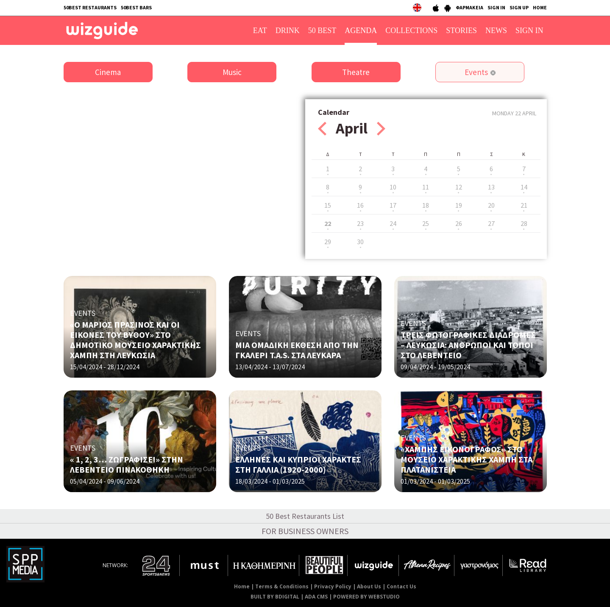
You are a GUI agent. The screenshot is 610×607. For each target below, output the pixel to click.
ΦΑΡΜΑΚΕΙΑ (469, 7)
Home (242, 586)
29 (327, 241)
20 (491, 205)
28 (524, 223)
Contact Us (401, 586)
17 (393, 205)
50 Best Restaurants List (305, 516)
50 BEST (322, 30)
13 (491, 187)
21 (524, 205)
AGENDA (361, 30)
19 (458, 205)
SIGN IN (496, 7)
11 (425, 187)
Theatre (356, 72)
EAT (260, 30)
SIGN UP (519, 7)
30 (360, 241)
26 (458, 223)
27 (491, 223)
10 (393, 187)
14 (524, 187)
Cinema (108, 72)
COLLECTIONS (411, 30)
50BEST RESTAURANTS (90, 7)
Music (232, 72)
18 (425, 205)
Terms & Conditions (282, 586)
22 (327, 223)
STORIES (461, 30)
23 (360, 223)
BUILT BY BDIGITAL (275, 596)
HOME (540, 7)
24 (393, 223)
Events (476, 72)
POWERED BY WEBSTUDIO (366, 596)
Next (381, 128)
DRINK (288, 30)
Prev (322, 128)
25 (425, 223)
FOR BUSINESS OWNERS (305, 531)
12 (458, 187)
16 (360, 205)
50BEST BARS (136, 7)
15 (327, 205)
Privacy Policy (332, 586)
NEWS (496, 30)
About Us (369, 586)
